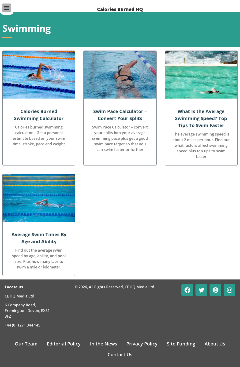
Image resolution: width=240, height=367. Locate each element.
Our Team (26, 344)
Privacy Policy (142, 344)
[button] (7, 8)
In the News (103, 344)
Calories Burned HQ (120, 9)
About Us (215, 344)
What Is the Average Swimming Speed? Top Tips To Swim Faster (201, 118)
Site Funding (181, 344)
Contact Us (120, 354)
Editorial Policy (64, 344)
